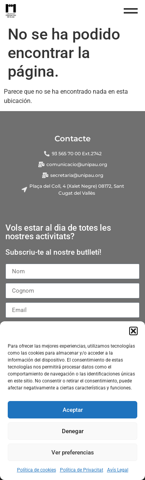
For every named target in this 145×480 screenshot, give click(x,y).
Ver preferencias (72, 452)
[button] (133, 331)
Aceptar (73, 409)
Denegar (73, 431)
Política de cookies (36, 470)
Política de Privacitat (81, 470)
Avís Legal (117, 470)
